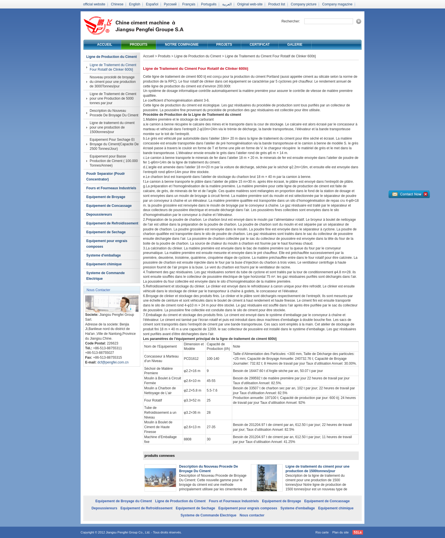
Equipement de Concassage (109, 206)
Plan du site (340, 532)
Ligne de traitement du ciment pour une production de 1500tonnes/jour (112, 127)
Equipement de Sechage (106, 232)
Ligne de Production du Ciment (111, 57)
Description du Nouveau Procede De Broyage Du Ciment (114, 113)
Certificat (260, 45)
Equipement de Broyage (105, 197)
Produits (138, 45)
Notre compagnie (181, 45)
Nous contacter (252, 515)
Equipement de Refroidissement (112, 223)
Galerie (294, 45)
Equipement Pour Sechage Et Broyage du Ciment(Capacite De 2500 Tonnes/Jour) (114, 144)
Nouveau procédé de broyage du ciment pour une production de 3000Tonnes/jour (113, 81)
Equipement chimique (104, 264)
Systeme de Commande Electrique (105, 276)
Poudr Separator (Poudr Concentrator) (105, 176)
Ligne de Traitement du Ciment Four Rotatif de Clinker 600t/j (113, 67)
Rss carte (322, 532)
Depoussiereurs (99, 215)
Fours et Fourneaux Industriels (111, 188)
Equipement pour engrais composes (106, 244)
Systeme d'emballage (103, 255)
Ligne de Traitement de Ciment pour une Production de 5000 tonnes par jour (113, 98)
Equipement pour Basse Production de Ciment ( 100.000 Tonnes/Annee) (114, 160)
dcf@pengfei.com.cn (113, 362)
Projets (224, 45)
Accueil (104, 45)
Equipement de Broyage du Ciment (123, 501)
